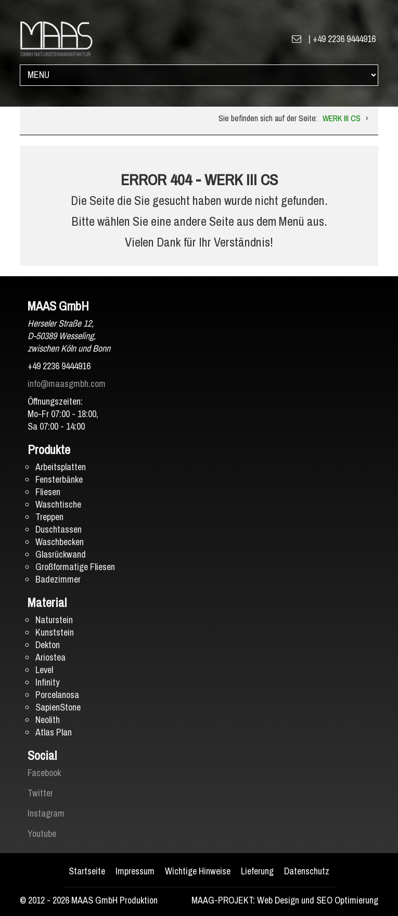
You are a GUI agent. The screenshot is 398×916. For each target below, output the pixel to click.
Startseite (87, 871)
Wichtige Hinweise (197, 871)
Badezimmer (58, 579)
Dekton (47, 644)
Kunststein (54, 632)
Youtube (42, 833)
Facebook (44, 772)
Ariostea (50, 657)
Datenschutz (306, 871)
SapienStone (58, 707)
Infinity (47, 682)
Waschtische (58, 504)
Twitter (40, 792)
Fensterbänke (59, 479)
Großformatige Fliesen (75, 566)
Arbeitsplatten (60, 466)
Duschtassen (58, 529)
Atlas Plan (53, 732)
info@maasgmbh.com (67, 383)
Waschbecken (59, 541)
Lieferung (257, 871)
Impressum (135, 871)
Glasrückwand (60, 554)
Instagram (46, 813)
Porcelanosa (57, 694)
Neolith (47, 719)
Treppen (49, 516)
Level (44, 669)
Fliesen (47, 491)
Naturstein (54, 619)
